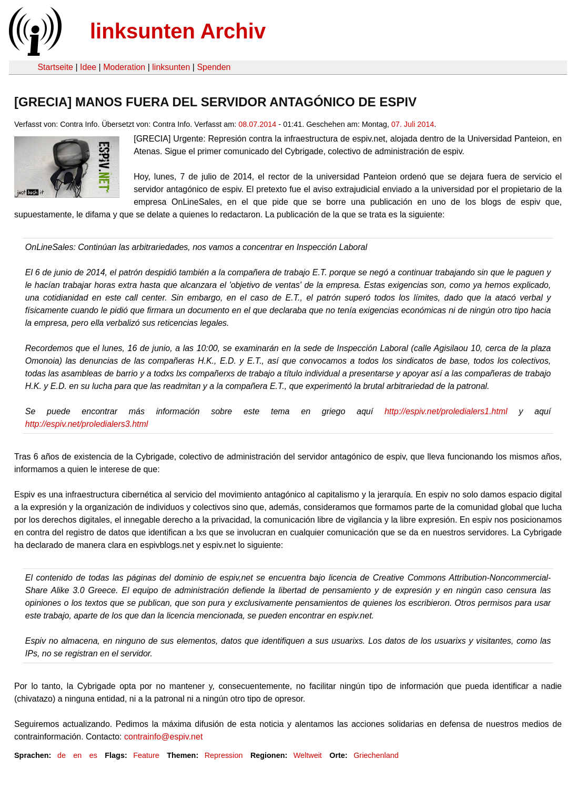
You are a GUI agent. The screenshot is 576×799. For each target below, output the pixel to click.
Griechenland (376, 755)
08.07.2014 (257, 124)
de (61, 755)
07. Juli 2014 (412, 124)
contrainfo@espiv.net (163, 736)
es (93, 755)
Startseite (55, 67)
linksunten (171, 67)
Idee (88, 67)
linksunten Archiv (178, 31)
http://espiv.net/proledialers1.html (446, 411)
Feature (146, 755)
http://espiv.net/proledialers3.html (86, 424)
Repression (224, 755)
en (77, 755)
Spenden (213, 67)
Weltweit (308, 755)
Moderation (124, 67)
